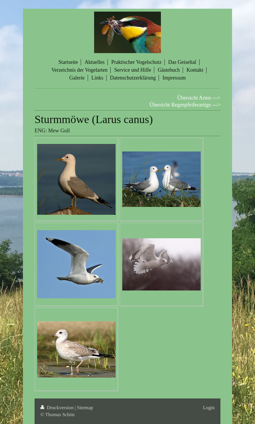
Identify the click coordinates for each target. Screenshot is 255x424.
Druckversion (57, 407)
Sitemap (85, 407)
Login (209, 407)
